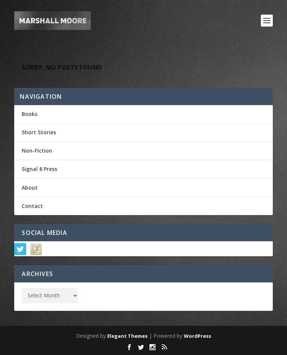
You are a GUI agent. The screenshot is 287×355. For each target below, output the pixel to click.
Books (29, 113)
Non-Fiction (37, 150)
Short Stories (39, 132)
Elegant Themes (127, 336)
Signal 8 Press (39, 168)
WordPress (197, 336)
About (30, 187)
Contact (32, 205)
